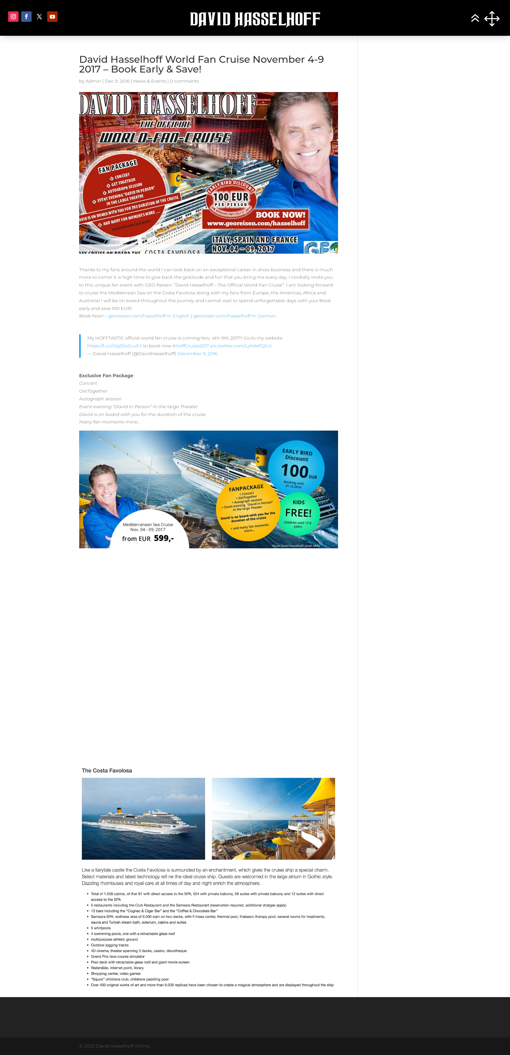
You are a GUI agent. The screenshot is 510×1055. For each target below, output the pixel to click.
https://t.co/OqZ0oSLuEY (114, 346)
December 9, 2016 (197, 353)
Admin (93, 81)
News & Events (149, 81)
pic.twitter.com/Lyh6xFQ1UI (240, 346)
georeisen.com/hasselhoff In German (234, 316)
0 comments (184, 81)
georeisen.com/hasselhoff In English (149, 316)
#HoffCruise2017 (190, 346)
